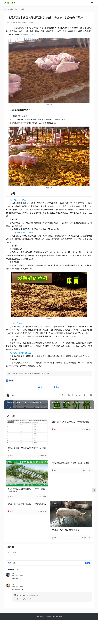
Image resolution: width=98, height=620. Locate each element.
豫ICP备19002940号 (56, 616)
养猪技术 (31, 22)
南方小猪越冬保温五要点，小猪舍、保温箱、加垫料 (70, 463)
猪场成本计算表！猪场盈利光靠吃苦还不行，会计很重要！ (27, 449)
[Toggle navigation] (92, 3)
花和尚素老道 (21, 596)
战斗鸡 (8, 22)
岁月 (13, 573)
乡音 (13, 585)
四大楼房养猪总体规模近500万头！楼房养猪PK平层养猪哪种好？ (26, 490)
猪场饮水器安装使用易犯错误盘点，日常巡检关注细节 (27, 504)
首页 (5, 9)
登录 (9, 563)
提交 (87, 563)
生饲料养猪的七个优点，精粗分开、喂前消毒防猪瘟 (70, 422)
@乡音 (19, 599)
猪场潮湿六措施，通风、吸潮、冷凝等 (65, 530)
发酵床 (47, 104)
